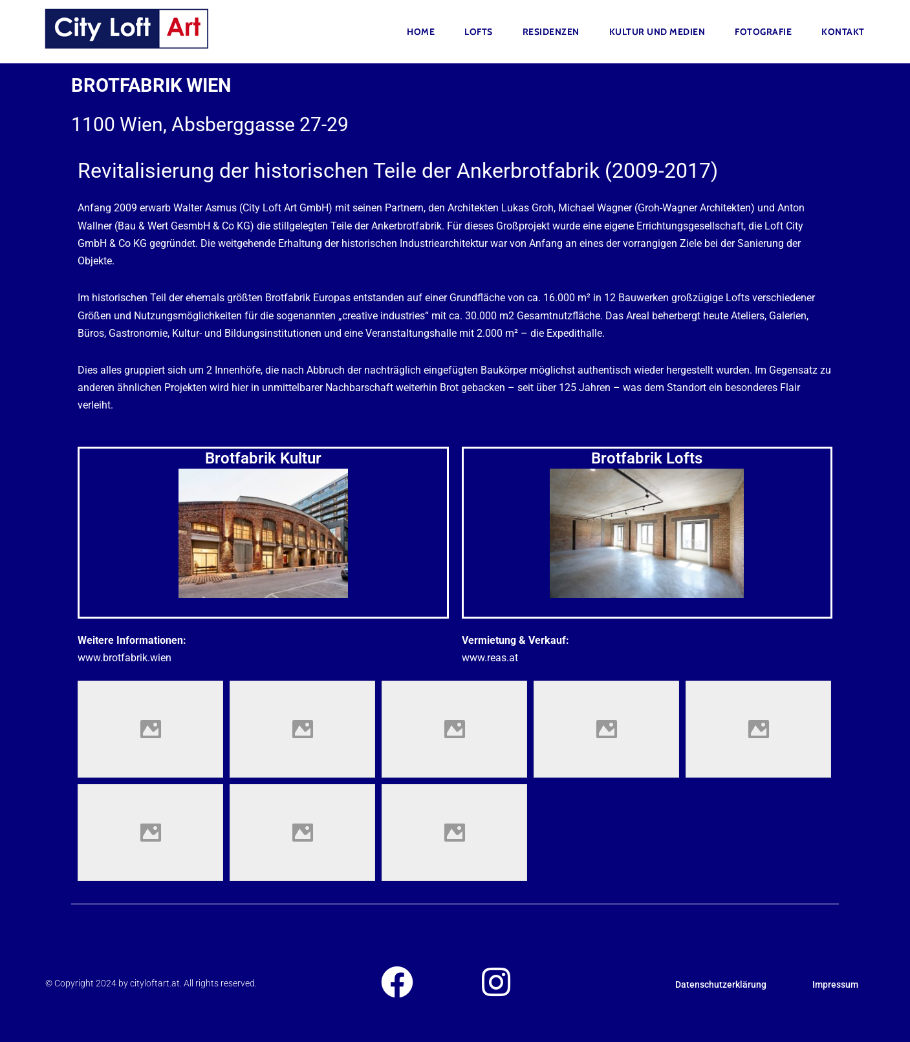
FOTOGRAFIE (763, 31)
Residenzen (551, 31)
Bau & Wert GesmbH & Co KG (184, 226)
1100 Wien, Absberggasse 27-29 (210, 124)
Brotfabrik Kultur (263, 458)
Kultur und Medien (657, 31)
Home (421, 31)
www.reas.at (490, 658)
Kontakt (843, 31)
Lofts (478, 31)
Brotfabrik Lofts (646, 458)
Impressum (835, 984)
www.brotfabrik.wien (124, 658)
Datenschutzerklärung (720, 984)
